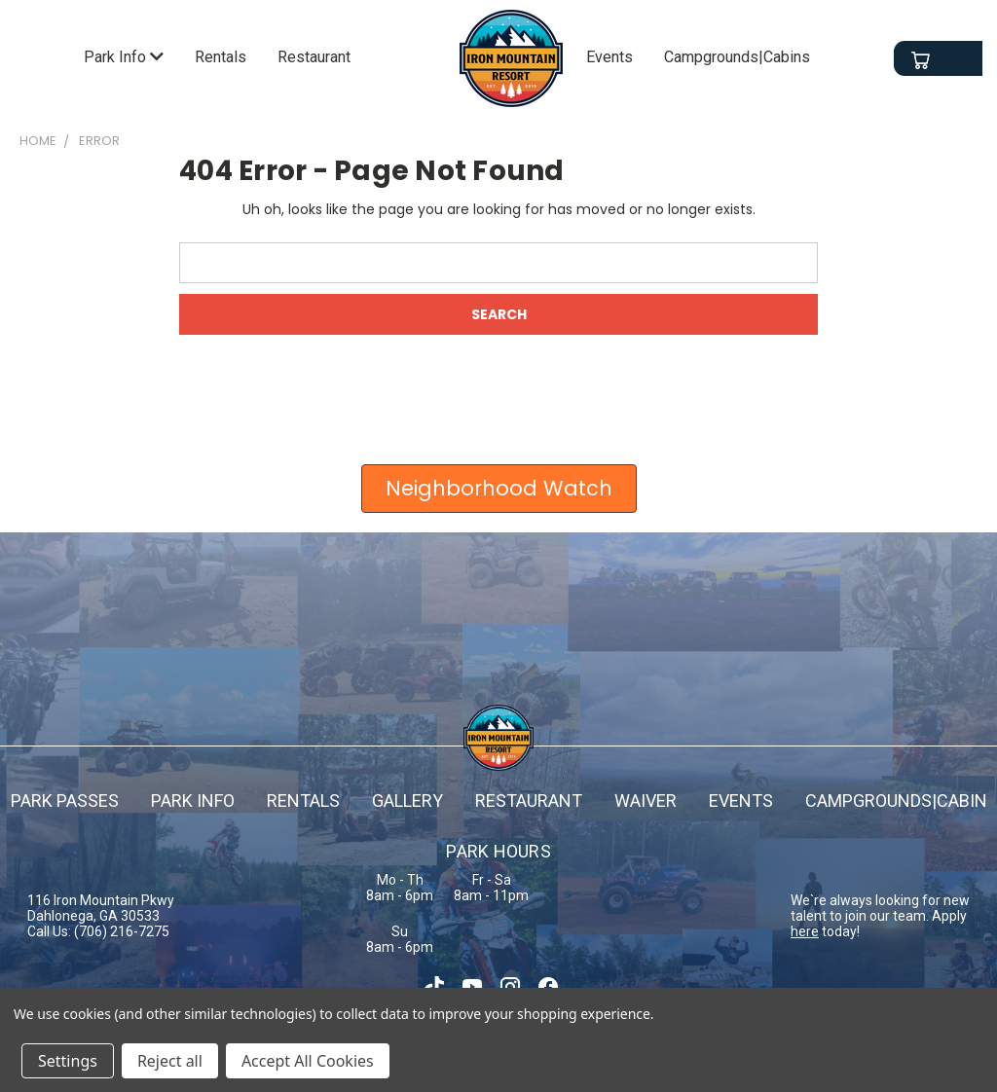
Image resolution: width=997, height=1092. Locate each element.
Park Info (124, 57)
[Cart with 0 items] (920, 60)
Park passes (65, 800)
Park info (193, 800)
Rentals (220, 57)
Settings (67, 1061)
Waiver (645, 800)
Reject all (170, 1061)
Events (609, 57)
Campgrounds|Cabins (737, 57)
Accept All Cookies (307, 1061)
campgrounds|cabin (896, 800)
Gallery (407, 800)
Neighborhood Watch (499, 488)
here (805, 931)
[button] (499, 488)
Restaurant (314, 57)
